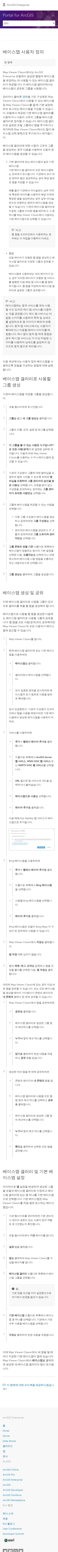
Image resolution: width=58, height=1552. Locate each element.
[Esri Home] (9, 1540)
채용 (5, 1518)
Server (6, 1435)
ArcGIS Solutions (12, 1495)
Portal (6, 1430)
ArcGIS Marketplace (14, 1500)
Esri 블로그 (9, 1523)
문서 (5, 1456)
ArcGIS (7, 1484)
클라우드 (8, 1446)
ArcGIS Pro (9, 1474)
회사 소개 (8, 1513)
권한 (25, 96)
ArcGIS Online (11, 1469)
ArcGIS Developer (13, 1489)
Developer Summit (13, 1533)
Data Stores (9, 1441)
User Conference (12, 1528)
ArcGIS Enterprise (18, 5)
